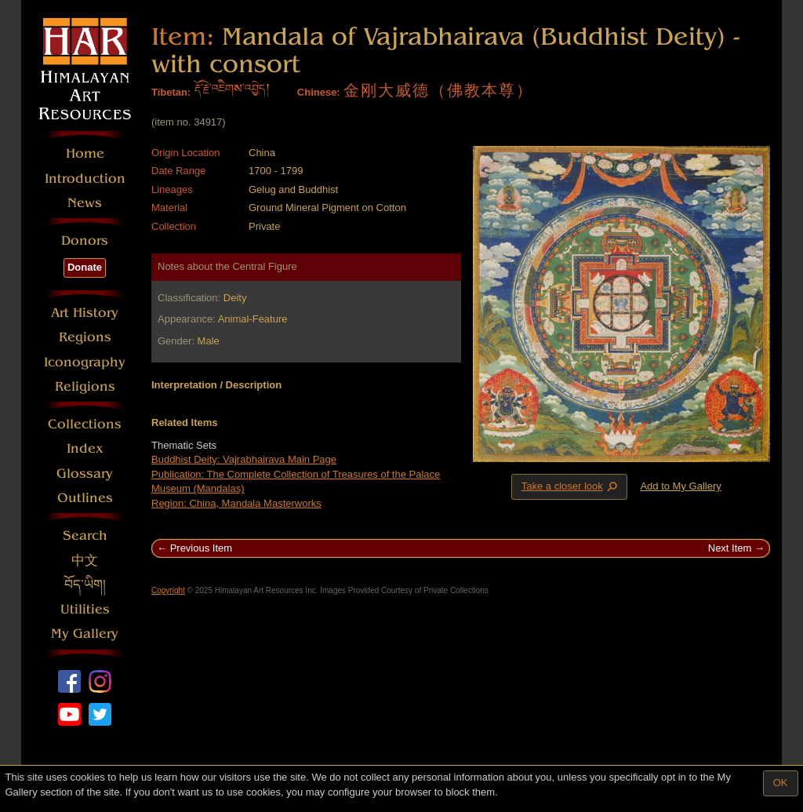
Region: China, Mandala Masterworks (236, 503)
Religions (85, 386)
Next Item (730, 548)
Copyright (168, 590)
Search (85, 535)
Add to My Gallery (680, 486)
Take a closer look (570, 486)
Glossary (84, 473)
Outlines (85, 497)
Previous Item (201, 548)
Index (85, 448)
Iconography (84, 362)
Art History (84, 312)
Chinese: (318, 92)
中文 (84, 560)
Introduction (85, 178)
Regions (85, 337)
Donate (84, 267)
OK (780, 782)
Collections (85, 424)
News (84, 202)
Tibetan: (171, 92)
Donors (84, 240)
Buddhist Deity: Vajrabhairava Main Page (243, 459)
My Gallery (84, 633)
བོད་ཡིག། (85, 584)
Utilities (85, 609)
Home (85, 153)
